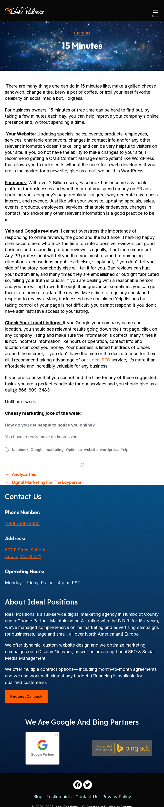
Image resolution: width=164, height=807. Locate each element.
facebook (20, 449)
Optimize (74, 449)
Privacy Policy (116, 796)
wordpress (109, 449)
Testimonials (59, 796)
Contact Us (86, 796)
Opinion (82, 33)
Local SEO (99, 359)
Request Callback (26, 696)
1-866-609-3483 (22, 523)
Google (37, 449)
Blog (37, 796)
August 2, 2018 (71, 58)
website (91, 449)
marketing (55, 449)
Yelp (124, 449)
